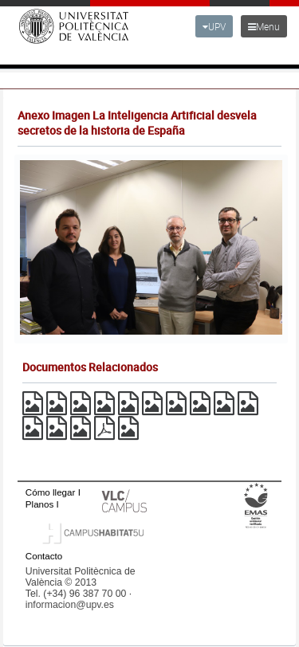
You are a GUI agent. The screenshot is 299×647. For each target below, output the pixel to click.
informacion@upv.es (70, 604)
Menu (264, 26)
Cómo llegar (51, 492)
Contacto (44, 556)
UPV (214, 26)
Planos (40, 504)
